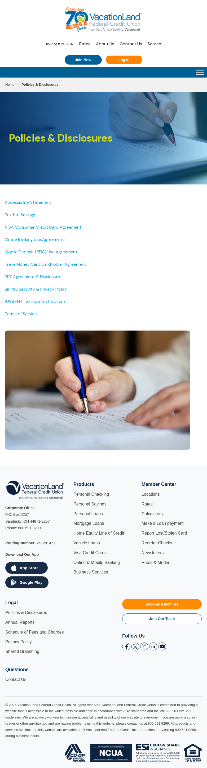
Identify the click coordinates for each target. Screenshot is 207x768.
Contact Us (131, 44)
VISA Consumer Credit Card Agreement (43, 227)
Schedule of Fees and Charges (34, 632)
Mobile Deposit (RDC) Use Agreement (41, 252)
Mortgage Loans (88, 523)
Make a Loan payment (162, 523)
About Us (105, 44)
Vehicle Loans (86, 543)
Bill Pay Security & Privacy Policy (36, 289)
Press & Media (155, 562)
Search (154, 44)
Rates (84, 44)
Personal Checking (91, 494)
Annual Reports (19, 622)
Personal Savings (90, 504)
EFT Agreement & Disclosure (32, 276)
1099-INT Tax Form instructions (35, 301)
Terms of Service (21, 314)
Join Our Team (162, 619)
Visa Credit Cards (90, 552)
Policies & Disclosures (26, 612)
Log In (124, 60)
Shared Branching (22, 651)
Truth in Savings (20, 215)
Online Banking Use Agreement (34, 239)
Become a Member (162, 604)
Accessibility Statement (28, 202)
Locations (151, 494)
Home (10, 85)
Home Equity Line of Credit (98, 533)
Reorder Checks (157, 543)
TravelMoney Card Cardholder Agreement (45, 264)
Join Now (83, 60)
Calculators (152, 514)
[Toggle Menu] (200, 72)
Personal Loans (88, 514)
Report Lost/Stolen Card (164, 533)
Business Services (90, 572)
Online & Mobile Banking (96, 562)
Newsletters (153, 552)
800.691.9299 (29, 528)
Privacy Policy (18, 642)
